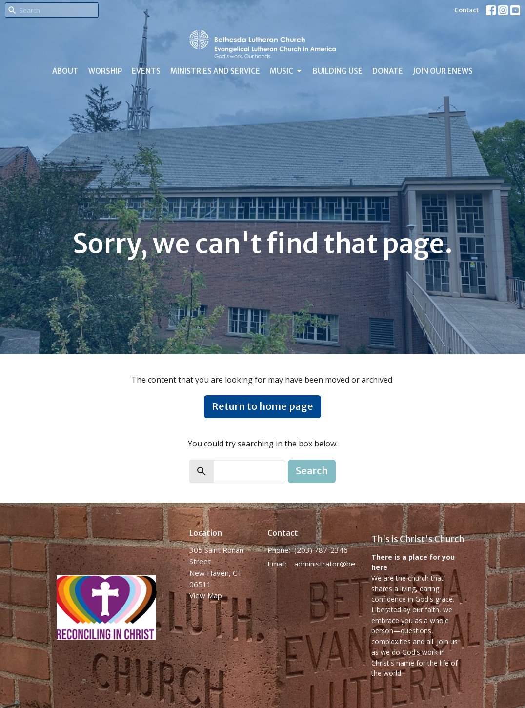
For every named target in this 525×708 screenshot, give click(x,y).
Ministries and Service (215, 71)
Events (146, 71)
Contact (466, 10)
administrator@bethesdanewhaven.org (328, 563)
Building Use (338, 71)
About (65, 71)
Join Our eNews (443, 71)
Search (312, 471)
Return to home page (262, 406)
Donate (387, 71)
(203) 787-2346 (321, 550)
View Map (205, 595)
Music (286, 71)
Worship (105, 71)
